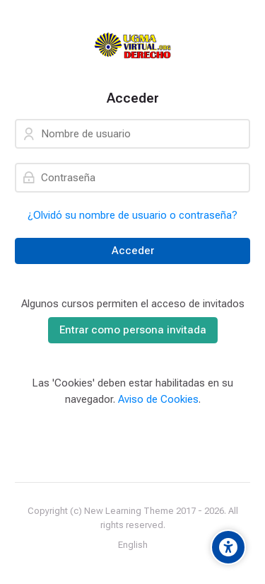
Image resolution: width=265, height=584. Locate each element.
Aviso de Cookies (158, 399)
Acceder (133, 250)
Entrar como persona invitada (132, 330)
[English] (133, 545)
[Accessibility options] (228, 547)
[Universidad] (132, 45)
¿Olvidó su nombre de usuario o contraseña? (132, 215)
